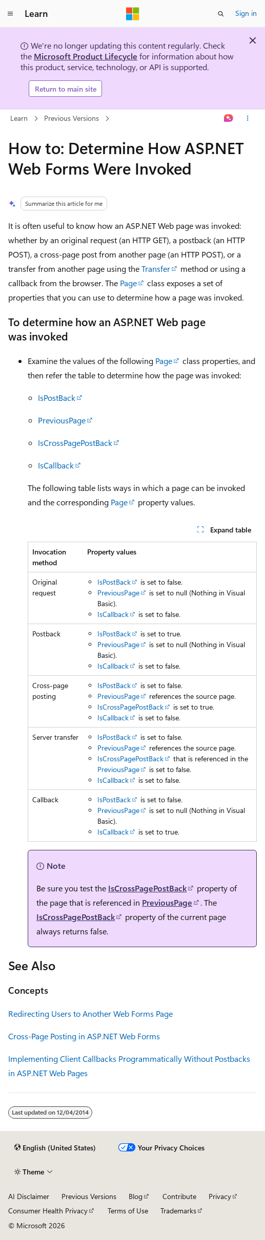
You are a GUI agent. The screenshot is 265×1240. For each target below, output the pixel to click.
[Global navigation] (10, 14)
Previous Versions (71, 118)
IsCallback (56, 465)
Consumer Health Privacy (48, 1210)
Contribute (179, 1196)
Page (128, 282)
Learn (19, 118)
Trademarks (178, 1210)
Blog (135, 1196)
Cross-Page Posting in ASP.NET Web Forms (84, 1036)
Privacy (220, 1196)
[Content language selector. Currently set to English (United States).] (55, 1148)
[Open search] (221, 14)
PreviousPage (62, 420)
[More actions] (248, 119)
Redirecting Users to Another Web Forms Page (90, 1013)
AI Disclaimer (28, 1196)
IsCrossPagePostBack (75, 442)
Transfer (155, 268)
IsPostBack (56, 397)
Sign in (246, 13)
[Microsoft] (132, 13)
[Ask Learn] (229, 119)
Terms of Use (128, 1210)
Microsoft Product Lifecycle (85, 56)
